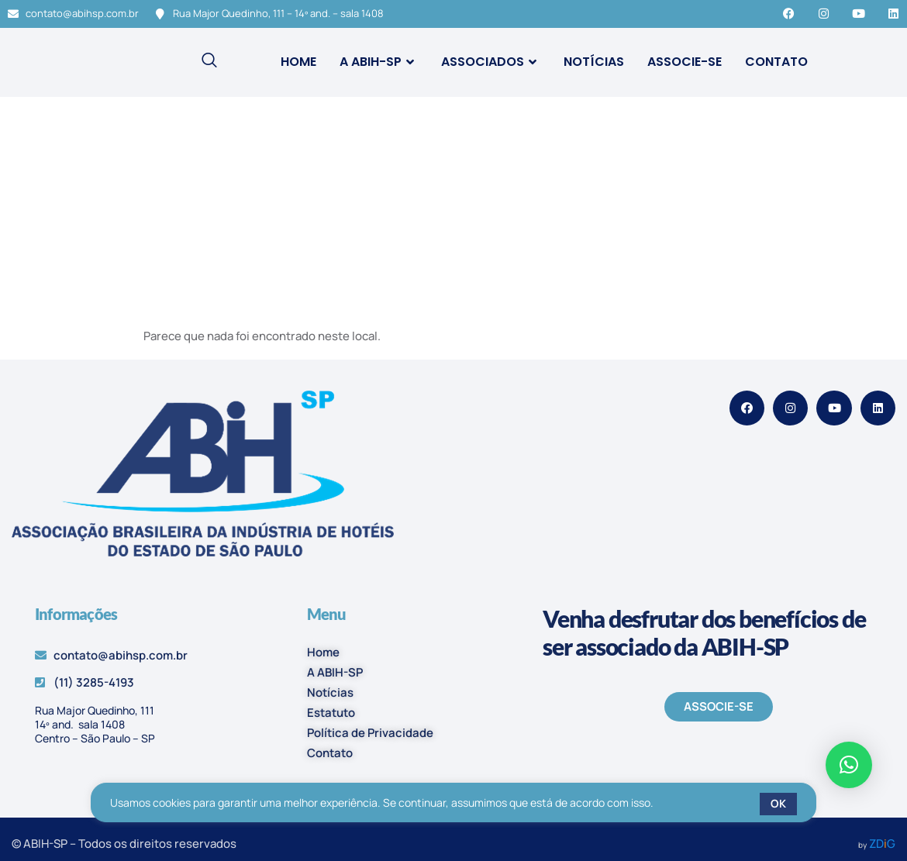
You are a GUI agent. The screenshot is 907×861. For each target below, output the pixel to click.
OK (778, 803)
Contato (776, 62)
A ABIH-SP (379, 62)
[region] (453, 804)
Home (298, 62)
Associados (490, 62)
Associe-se (684, 62)
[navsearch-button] (209, 62)
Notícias (594, 62)
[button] (849, 765)
